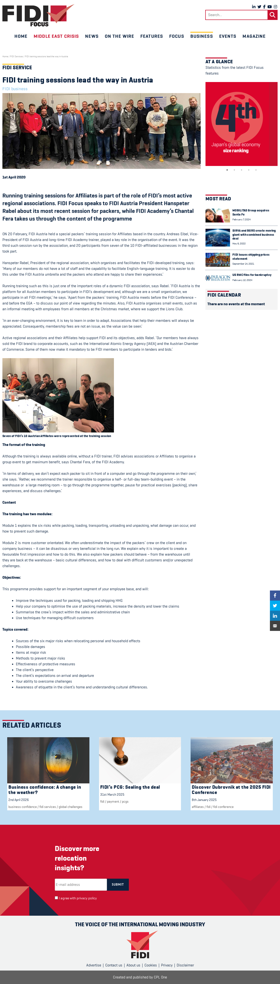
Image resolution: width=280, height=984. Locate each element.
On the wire (119, 36)
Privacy (167, 965)
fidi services (47, 807)
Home (20, 36)
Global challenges (70, 807)
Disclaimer (185, 965)
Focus (176, 36)
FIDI (102, 801)
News (91, 36)
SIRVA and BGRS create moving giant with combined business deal (254, 234)
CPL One (160, 977)
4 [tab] (248, 170)
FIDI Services (16, 56)
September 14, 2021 (243, 263)
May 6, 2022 (239, 243)
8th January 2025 (204, 800)
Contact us (113, 965)
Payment (113, 801)
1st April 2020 (13, 177)
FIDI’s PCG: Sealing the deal (130, 787)
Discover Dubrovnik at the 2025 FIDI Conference (231, 789)
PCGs (125, 801)
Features (151, 36)
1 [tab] (227, 170)
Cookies (150, 965)
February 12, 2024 (242, 280)
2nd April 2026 (18, 800)
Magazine (254, 36)
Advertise (93, 965)
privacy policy (87, 898)
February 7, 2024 (241, 219)
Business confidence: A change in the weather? (44, 789)
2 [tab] (234, 170)
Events (227, 36)
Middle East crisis (56, 36)
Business (201, 36)
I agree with (78, 898)
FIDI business (14, 88)
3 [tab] (241, 170)
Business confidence (22, 807)
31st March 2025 (112, 794)
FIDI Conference (223, 807)
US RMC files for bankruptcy (251, 275)
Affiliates (198, 807)
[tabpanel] (241, 124)
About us (133, 965)
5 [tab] (256, 170)
